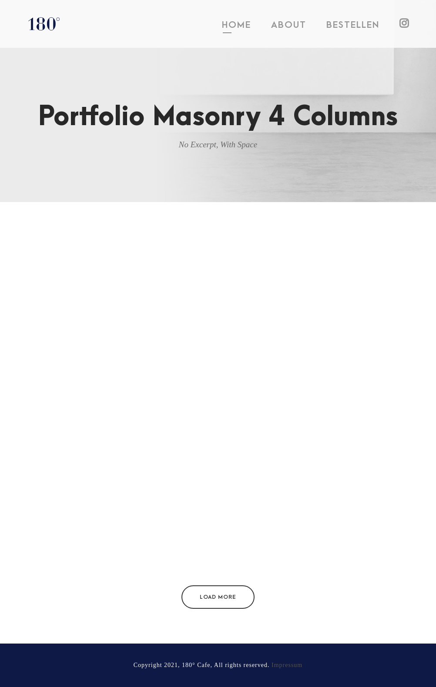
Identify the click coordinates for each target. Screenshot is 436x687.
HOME (236, 25)
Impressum (287, 665)
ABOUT (288, 25)
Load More (218, 597)
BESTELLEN (352, 25)
